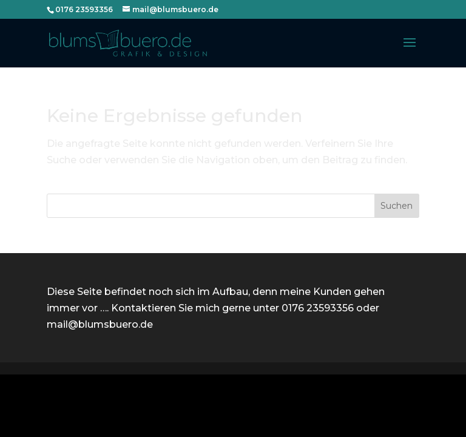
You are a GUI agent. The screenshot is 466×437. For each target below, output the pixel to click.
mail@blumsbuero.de (100, 324)
